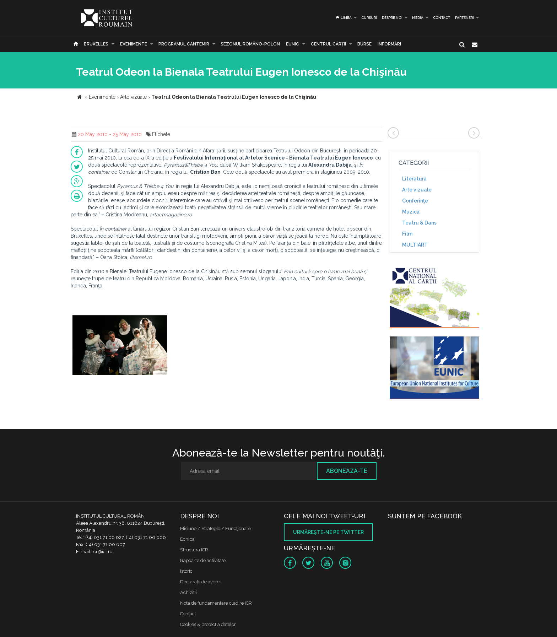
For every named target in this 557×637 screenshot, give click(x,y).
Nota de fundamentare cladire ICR (216, 603)
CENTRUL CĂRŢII (328, 44)
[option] (120, 344)
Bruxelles (96, 44)
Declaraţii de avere (200, 581)
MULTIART (415, 245)
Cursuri (369, 18)
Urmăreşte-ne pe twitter (328, 532)
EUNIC (292, 44)
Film (407, 234)
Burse (364, 44)
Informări (389, 44)
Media (417, 18)
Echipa (187, 539)
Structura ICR (194, 549)
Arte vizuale (417, 190)
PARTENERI (464, 18)
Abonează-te (346, 471)
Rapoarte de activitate (203, 560)
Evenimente (133, 44)
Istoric (186, 571)
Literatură (414, 179)
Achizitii (188, 592)
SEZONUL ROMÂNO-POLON (250, 44)
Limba (343, 18)
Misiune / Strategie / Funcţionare (215, 528)
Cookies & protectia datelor (208, 624)
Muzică (411, 212)
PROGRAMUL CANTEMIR (183, 44)
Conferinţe (415, 201)
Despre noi (392, 18)
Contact (441, 18)
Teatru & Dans (419, 223)
